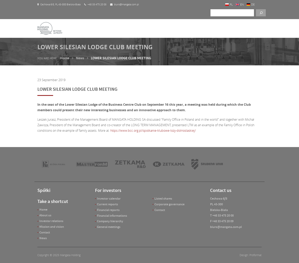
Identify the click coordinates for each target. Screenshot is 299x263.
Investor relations (51, 221)
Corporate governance (169, 204)
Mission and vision (51, 227)
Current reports (107, 204)
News (80, 58)
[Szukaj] (261, 12)
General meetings (108, 227)
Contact (44, 232)
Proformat (255, 255)
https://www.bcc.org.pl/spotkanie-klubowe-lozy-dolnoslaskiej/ (153, 130)
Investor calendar (109, 198)
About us (45, 215)
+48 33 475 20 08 (223, 215)
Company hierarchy (110, 221)
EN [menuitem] (242, 4)
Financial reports (108, 210)
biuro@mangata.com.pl (226, 227)
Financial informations (112, 216)
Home (64, 58)
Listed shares (163, 198)
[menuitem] (229, 4)
